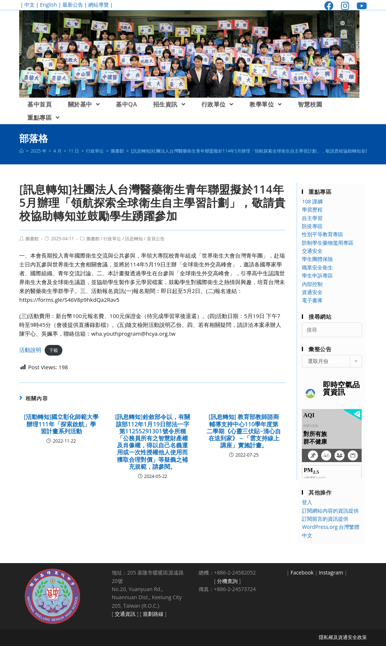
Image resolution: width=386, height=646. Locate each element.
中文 (29, 4)
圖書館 (32, 238)
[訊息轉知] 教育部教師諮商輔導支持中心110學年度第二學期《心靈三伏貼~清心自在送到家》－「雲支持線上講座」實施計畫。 (244, 431)
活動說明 (30, 349)
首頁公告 (156, 238)
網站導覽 (98, 4)
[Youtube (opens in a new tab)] (360, 5)
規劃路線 (153, 613)
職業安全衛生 (317, 267)
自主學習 (312, 217)
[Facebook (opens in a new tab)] (329, 5)
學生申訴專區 (317, 275)
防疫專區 (312, 226)
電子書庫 (312, 300)
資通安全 (312, 292)
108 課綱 (312, 201)
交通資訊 (125, 613)
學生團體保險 (317, 258)
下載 (53, 350)
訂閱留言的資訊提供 (325, 518)
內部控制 (312, 283)
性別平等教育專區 (322, 234)
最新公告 (72, 4)
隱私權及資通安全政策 (343, 637)
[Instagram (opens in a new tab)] (345, 5)
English (48, 4)
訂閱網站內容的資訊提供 (330, 510)
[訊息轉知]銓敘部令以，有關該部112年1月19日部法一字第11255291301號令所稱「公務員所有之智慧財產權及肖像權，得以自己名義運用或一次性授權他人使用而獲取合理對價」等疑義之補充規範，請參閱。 (152, 441)
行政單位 (112, 238)
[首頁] (21, 151)
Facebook (301, 572)
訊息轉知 (134, 238)
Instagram (331, 572)
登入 (307, 502)
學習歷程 (312, 209)
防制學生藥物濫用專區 (328, 242)
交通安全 (312, 250)
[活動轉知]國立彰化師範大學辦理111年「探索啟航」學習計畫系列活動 (61, 424)
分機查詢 (227, 580)
